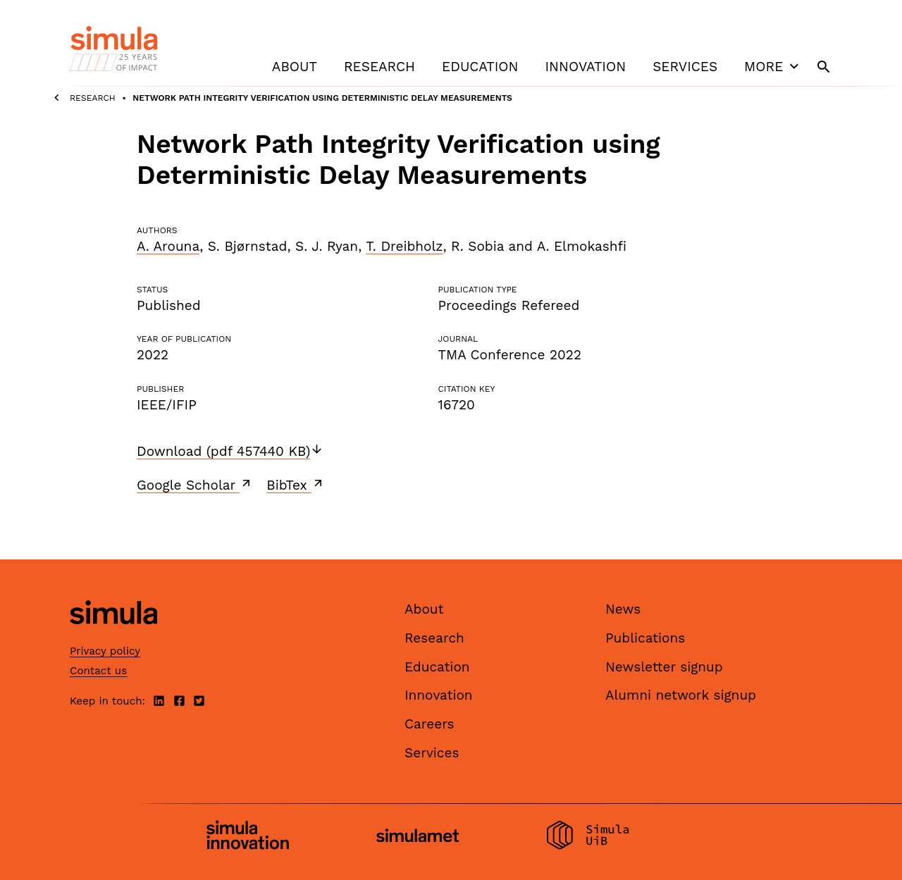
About (294, 66)
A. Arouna (168, 246)
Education (480, 66)
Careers (429, 724)
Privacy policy (105, 651)
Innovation (585, 66)
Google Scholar (195, 484)
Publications (645, 638)
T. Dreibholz (404, 246)
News (623, 609)
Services (685, 66)
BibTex (295, 484)
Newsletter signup (664, 667)
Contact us (98, 670)
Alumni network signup (680, 695)
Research (379, 66)
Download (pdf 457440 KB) (230, 451)
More (773, 66)
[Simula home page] (113, 636)
